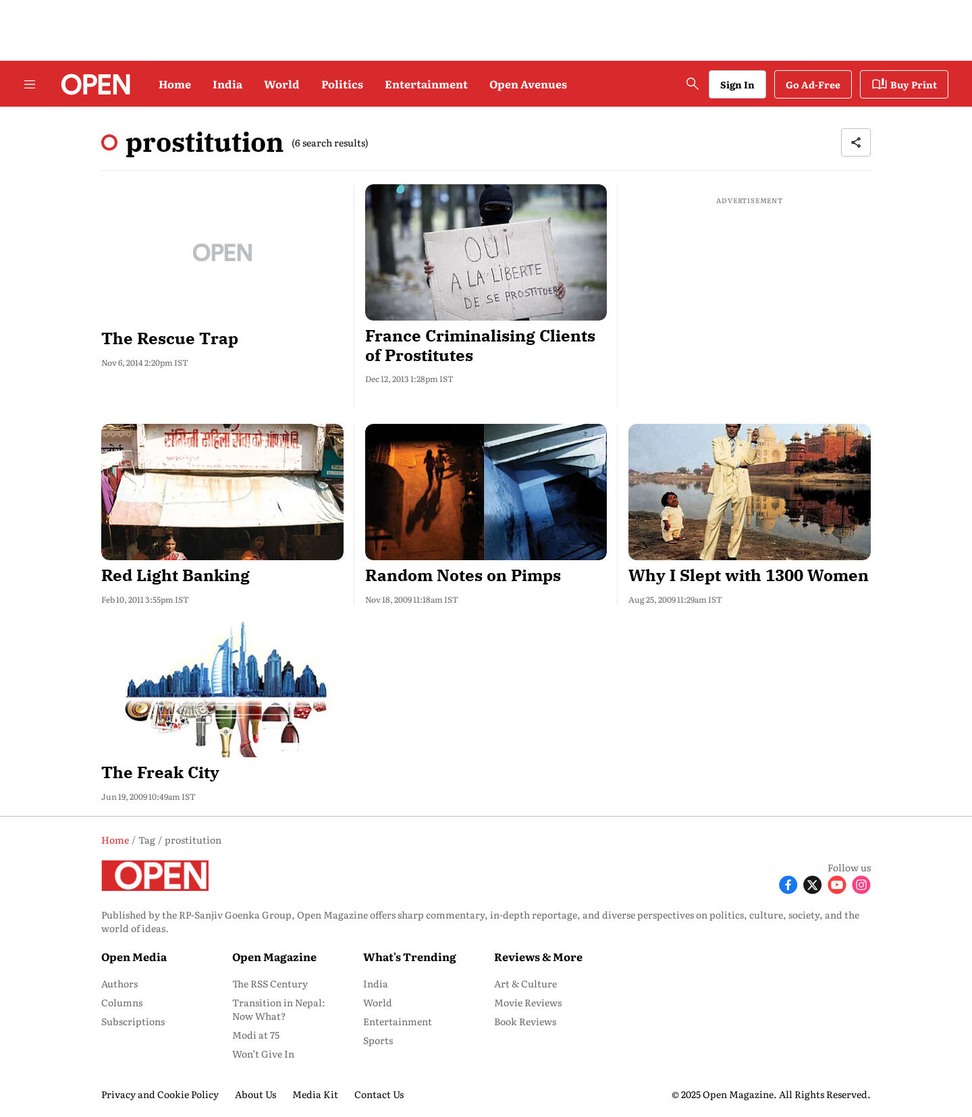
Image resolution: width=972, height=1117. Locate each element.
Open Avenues (528, 84)
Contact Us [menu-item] (379, 1094)
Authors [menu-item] (119, 983)
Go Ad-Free (813, 84)
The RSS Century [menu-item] (270, 983)
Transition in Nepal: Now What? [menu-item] (278, 1009)
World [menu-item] (377, 1002)
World (282, 84)
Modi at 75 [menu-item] (255, 1034)
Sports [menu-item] (378, 1040)
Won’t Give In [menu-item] (263, 1053)
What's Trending (409, 956)
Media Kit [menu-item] (315, 1094)
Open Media (134, 956)
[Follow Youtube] (837, 883)
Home (175, 84)
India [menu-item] (375, 983)
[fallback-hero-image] (222, 252)
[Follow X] (812, 883)
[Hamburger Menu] (30, 84)
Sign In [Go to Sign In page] (737, 84)
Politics (342, 84)
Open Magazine (274, 956)
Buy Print (904, 84)
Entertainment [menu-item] (397, 1021)
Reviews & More (538, 956)
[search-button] (692, 84)
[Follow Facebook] (788, 883)
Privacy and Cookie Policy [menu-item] (160, 1094)
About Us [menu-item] (255, 1094)
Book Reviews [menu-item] (525, 1021)
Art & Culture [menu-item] (525, 983)
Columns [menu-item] (121, 1002)
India (227, 84)
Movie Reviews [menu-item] (528, 1002)
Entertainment (426, 84)
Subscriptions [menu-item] (133, 1021)
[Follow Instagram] (861, 883)
